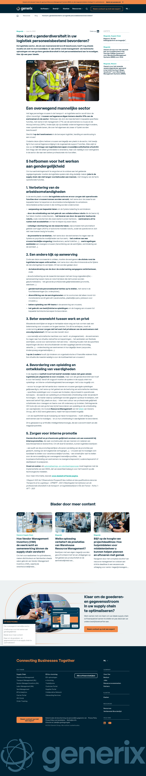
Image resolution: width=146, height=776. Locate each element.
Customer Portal (51, 686)
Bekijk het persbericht (113, 2)
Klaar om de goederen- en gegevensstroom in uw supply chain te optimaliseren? (18, 640)
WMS (81, 409)
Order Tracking (22, 701)
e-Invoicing (50, 680)
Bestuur (106, 677)
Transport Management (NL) (26, 680)
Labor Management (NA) (25, 686)
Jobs (105, 680)
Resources (26, 15)
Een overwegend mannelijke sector (16, 626)
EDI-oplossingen (51, 677)
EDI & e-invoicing (51, 674)
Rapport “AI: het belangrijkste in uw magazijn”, (115, 39)
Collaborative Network (54, 692)
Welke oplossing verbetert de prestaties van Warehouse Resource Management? (70, 543)
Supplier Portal (51, 689)
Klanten (66, 9)
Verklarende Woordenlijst (113, 711)
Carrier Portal (21, 695)
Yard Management (23, 689)
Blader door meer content (13, 635)
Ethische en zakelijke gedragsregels (58, 722)
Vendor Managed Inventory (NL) (28, 683)
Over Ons (107, 674)
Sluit (122, 2)
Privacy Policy (92, 718)
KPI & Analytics (22, 692)
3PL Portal (20, 698)
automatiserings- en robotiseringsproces (61, 466)
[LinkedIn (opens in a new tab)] (98, 31)
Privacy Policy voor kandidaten (55, 720)
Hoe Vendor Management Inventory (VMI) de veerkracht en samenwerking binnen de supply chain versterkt (33, 545)
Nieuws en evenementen (112, 683)
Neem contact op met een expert (107, 9)
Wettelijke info (71, 720)
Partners (107, 686)
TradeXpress (50, 683)
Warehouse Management (25, 677)
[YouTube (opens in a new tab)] (109, 723)
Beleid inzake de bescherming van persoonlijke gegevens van (66, 718)
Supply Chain (21, 674)
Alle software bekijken (86, 676)
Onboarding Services (53, 695)
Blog (36, 15)
